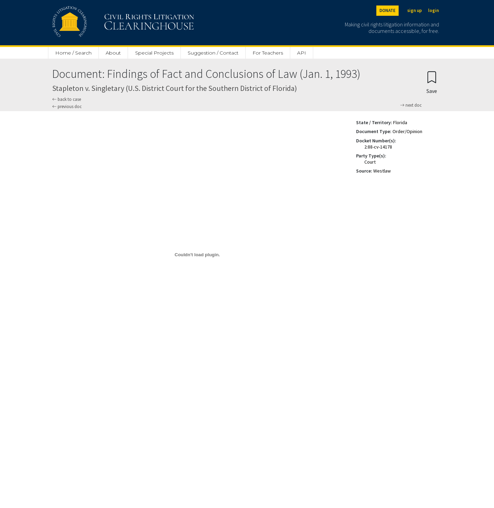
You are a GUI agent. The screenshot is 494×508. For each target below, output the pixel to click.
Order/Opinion (407, 131)
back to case (66, 99)
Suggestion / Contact (213, 53)
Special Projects (154, 53)
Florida (400, 122)
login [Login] (433, 10)
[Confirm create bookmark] (432, 82)
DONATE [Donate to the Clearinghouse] (387, 10)
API (301, 53)
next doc (411, 105)
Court (370, 162)
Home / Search (73, 53)
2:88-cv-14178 (378, 147)
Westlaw (382, 171)
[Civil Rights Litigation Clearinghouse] (103, 22)
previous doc (67, 106)
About (113, 53)
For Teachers (267, 53)
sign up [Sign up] (414, 10)
